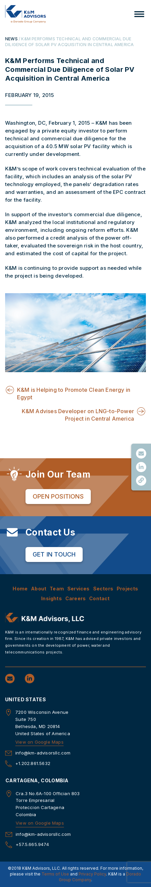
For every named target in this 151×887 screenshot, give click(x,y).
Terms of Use (55, 873)
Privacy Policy (92, 873)
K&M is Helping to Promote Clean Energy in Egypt (73, 393)
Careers (75, 598)
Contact (99, 598)
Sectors (103, 588)
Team (57, 588)
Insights (51, 598)
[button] (139, 14)
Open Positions (58, 496)
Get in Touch (54, 554)
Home (20, 588)
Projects (127, 588)
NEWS (11, 38)
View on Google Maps (39, 742)
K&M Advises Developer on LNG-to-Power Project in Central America (78, 415)
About (38, 588)
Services (78, 588)
